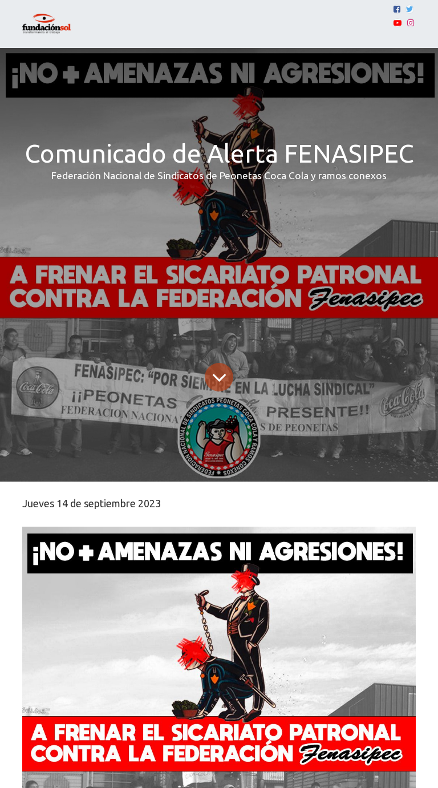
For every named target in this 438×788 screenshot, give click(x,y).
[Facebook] (397, 9)
